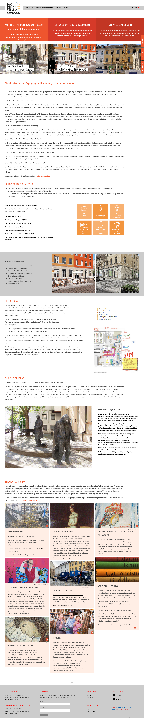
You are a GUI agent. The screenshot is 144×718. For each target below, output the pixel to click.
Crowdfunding (91, 700)
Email (42, 708)
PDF (42, 549)
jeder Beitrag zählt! (43, 176)
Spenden (89, 695)
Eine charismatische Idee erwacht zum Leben (68, 595)
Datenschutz (91, 711)
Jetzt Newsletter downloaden (62, 606)
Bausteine (90, 697)
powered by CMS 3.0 (134, 717)
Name (42, 701)
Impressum (90, 709)
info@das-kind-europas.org (27, 500)
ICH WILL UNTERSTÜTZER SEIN (72, 25)
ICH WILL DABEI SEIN (120, 25)
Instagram (117, 695)
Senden (44, 715)
